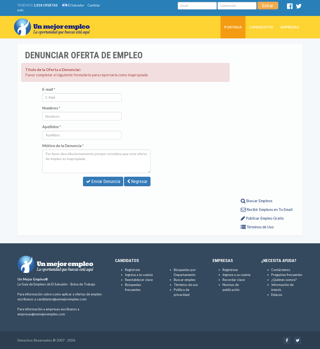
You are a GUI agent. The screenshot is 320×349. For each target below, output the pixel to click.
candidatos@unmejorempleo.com (61, 299)
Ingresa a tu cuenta (139, 275)
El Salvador (73, 5)
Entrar (267, 5)
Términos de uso (186, 285)
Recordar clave (233, 280)
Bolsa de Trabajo (82, 284)
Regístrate (132, 270)
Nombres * (51, 108)
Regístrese (230, 270)
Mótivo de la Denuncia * (63, 145)
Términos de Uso (257, 227)
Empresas (289, 27)
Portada (233, 27)
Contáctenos (280, 270)
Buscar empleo (185, 280)
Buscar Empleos (256, 200)
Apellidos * (51, 126)
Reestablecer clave (139, 280)
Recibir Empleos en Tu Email (266, 209)
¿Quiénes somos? (284, 280)
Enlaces (276, 295)
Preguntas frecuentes (286, 275)
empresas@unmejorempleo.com (41, 314)
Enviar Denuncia (103, 181)
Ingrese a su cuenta (236, 275)
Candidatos (261, 27)
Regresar (137, 181)
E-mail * (48, 89)
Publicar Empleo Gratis (262, 218)
